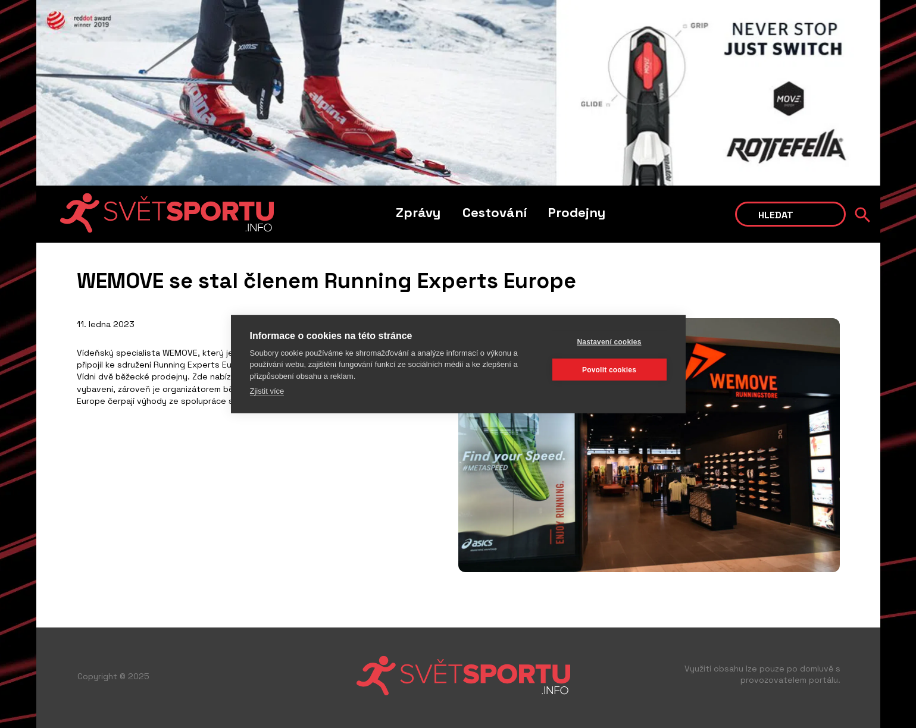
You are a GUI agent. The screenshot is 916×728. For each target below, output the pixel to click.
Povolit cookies (609, 369)
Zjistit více (267, 391)
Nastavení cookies (609, 341)
